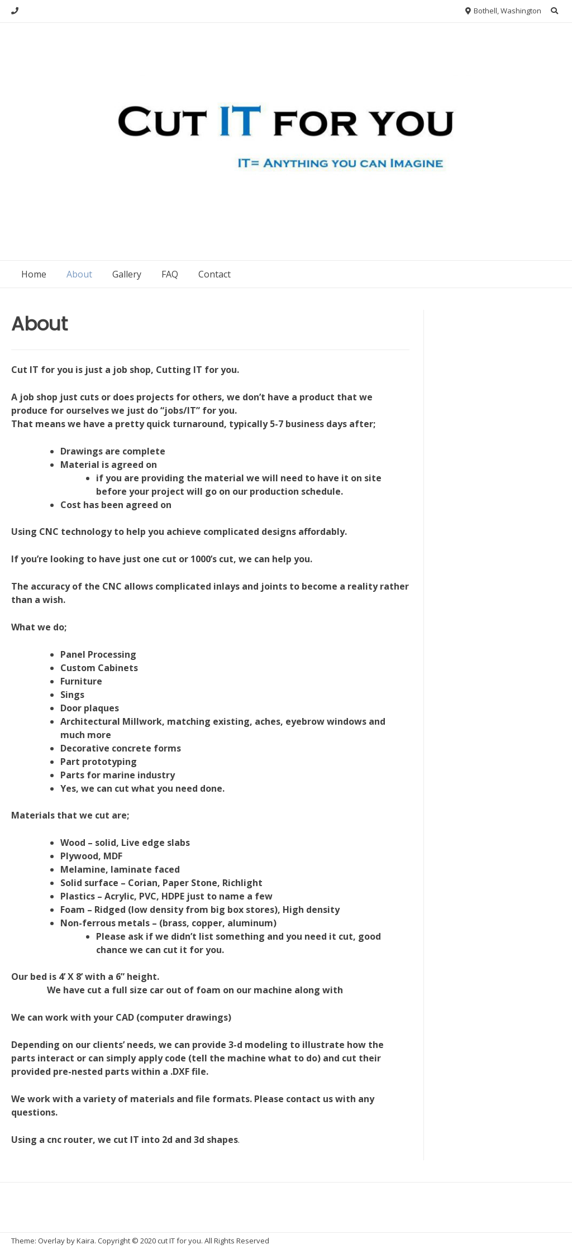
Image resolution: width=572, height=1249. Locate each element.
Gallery (126, 274)
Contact (214, 274)
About (79, 274)
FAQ (169, 274)
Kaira (85, 1241)
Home (33, 274)
